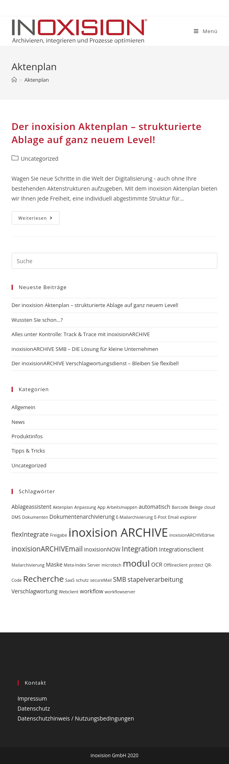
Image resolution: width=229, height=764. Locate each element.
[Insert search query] (115, 261)
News (18, 421)
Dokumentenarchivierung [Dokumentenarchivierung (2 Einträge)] (82, 516)
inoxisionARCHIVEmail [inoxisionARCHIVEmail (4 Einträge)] (47, 548)
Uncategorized (39, 158)
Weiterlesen (39, 219)
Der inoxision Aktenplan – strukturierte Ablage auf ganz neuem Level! (107, 133)
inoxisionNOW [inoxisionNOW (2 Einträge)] (102, 549)
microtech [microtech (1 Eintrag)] (111, 565)
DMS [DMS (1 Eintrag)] (16, 517)
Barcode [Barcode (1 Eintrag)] (180, 507)
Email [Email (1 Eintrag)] (173, 517)
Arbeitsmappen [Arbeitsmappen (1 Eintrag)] (122, 507)
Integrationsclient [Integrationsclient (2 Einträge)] (181, 549)
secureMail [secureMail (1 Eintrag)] (101, 580)
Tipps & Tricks (28, 450)
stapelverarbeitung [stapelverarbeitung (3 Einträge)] (155, 579)
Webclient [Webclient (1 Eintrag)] (68, 592)
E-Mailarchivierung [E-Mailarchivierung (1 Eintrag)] (134, 517)
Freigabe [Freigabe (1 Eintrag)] (58, 535)
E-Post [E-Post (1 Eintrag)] (160, 517)
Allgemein (24, 407)
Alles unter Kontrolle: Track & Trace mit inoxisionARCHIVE (81, 334)
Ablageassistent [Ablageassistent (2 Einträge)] (32, 506)
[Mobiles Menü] (205, 31)
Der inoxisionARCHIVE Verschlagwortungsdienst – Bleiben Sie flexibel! (95, 363)
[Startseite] (14, 79)
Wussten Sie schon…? (37, 319)
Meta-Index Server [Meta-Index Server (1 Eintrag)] (82, 565)
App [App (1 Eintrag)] (102, 507)
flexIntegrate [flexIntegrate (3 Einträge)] (30, 534)
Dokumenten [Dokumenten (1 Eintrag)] (35, 517)
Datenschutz (34, 708)
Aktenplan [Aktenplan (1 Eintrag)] (63, 507)
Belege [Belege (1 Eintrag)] (196, 507)
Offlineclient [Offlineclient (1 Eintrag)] (175, 565)
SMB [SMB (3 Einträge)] (119, 579)
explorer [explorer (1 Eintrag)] (188, 517)
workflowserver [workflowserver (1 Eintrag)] (120, 592)
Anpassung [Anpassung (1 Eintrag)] (85, 507)
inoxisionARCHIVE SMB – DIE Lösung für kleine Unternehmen (85, 348)
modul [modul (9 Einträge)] (136, 563)
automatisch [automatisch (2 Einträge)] (154, 506)
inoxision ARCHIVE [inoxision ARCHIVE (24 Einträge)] (118, 532)
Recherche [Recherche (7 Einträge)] (43, 578)
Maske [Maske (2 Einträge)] (54, 564)
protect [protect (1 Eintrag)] (196, 565)
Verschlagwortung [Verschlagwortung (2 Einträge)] (35, 591)
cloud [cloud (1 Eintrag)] (209, 507)
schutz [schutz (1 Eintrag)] (82, 580)
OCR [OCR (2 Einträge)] (156, 564)
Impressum (32, 698)
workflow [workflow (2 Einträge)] (92, 591)
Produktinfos (27, 436)
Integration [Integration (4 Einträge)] (140, 548)
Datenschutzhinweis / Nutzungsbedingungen (76, 718)
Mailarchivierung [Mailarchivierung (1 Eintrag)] (28, 565)
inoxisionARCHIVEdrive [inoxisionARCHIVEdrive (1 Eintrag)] (192, 535)
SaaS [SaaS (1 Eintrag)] (70, 580)
